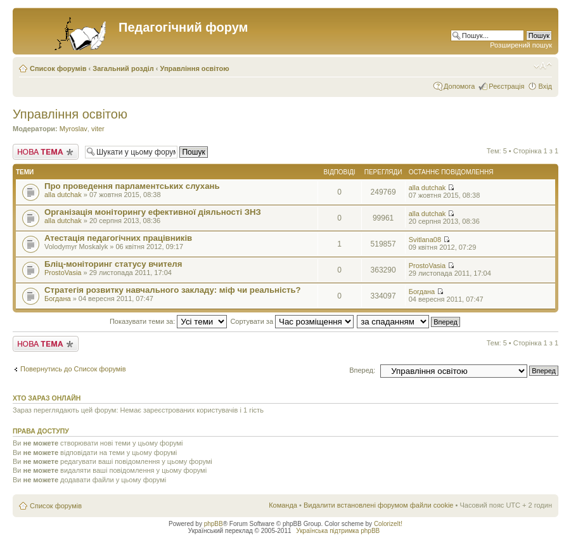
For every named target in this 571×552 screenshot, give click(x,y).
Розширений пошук (521, 45)
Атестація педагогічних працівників (118, 238)
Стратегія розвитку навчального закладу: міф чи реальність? (172, 290)
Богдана (57, 298)
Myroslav (73, 128)
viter (98, 128)
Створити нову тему (46, 152)
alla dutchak (63, 194)
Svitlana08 (425, 239)
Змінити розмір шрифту (543, 66)
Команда (283, 505)
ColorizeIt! (388, 523)
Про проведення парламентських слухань (132, 186)
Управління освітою (194, 68)
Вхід (545, 86)
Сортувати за (292, 321)
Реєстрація (506, 86)
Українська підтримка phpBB (338, 530)
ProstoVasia (63, 272)
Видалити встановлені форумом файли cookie (379, 505)
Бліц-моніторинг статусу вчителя (113, 264)
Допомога (459, 86)
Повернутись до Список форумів (73, 369)
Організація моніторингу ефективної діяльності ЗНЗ (152, 212)
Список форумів (58, 68)
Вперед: (362, 370)
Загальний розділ (123, 68)
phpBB (213, 523)
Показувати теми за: (168, 321)
